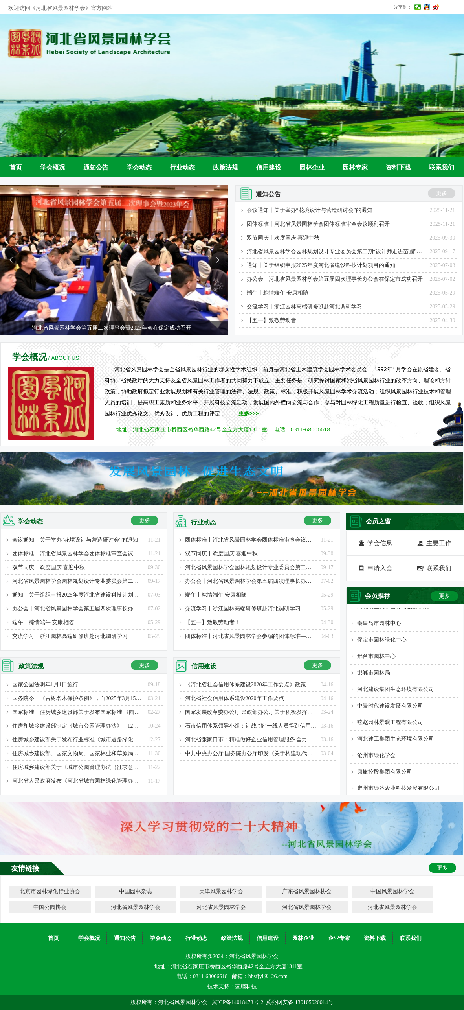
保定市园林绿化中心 (382, 642)
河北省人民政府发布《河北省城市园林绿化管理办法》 (78, 781)
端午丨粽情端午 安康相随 (278, 293)
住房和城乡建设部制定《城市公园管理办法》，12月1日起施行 (78, 726)
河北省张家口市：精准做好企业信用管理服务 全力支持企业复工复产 (251, 740)
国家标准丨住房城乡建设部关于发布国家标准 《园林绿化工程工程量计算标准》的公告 (78, 712)
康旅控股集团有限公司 (384, 774)
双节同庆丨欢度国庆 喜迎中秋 (283, 238)
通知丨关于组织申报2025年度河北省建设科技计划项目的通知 (321, 265)
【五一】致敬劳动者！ (274, 320)
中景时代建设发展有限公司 (390, 708)
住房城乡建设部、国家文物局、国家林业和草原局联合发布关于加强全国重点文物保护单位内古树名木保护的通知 (78, 753)
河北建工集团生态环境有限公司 (395, 741)
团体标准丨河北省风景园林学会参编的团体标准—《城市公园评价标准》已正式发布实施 (251, 636)
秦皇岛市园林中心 (379, 625)
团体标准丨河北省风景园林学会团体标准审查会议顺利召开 (318, 224)
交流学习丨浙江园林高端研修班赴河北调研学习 (304, 307)
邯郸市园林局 (373, 675)
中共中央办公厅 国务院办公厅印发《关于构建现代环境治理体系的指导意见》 (251, 753)
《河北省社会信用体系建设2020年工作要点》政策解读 (251, 684)
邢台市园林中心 (376, 659)
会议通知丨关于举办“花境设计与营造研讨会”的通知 (309, 210)
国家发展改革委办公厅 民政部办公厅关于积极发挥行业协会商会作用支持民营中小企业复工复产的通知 (251, 712)
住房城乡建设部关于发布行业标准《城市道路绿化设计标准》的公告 (78, 740)
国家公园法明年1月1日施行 (45, 684)
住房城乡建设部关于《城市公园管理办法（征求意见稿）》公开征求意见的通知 (78, 767)
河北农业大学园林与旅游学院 (393, 609)
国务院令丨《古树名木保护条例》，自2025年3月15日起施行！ (78, 698)
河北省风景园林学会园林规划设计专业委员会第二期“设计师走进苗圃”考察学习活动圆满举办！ (336, 251)
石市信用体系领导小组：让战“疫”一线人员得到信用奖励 (251, 726)
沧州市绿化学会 (376, 758)
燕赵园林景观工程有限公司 (390, 725)
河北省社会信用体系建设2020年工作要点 (234, 698)
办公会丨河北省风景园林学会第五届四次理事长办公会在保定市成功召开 (335, 279)
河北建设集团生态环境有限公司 (395, 692)
